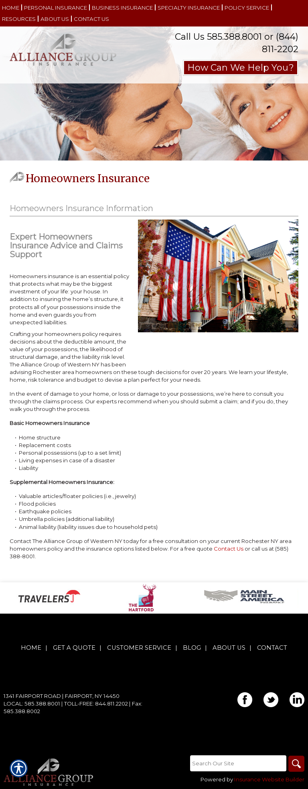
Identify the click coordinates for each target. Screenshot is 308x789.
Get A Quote (74, 647)
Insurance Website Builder (269, 779)
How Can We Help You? (240, 67)
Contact (272, 647)
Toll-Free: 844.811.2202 (96, 703)
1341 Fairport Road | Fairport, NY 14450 (62, 696)
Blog (192, 647)
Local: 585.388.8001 (32, 703)
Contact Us (228, 548)
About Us (229, 647)
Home (31, 647)
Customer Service (139, 647)
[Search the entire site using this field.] (238, 763)
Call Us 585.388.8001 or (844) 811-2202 (236, 43)
